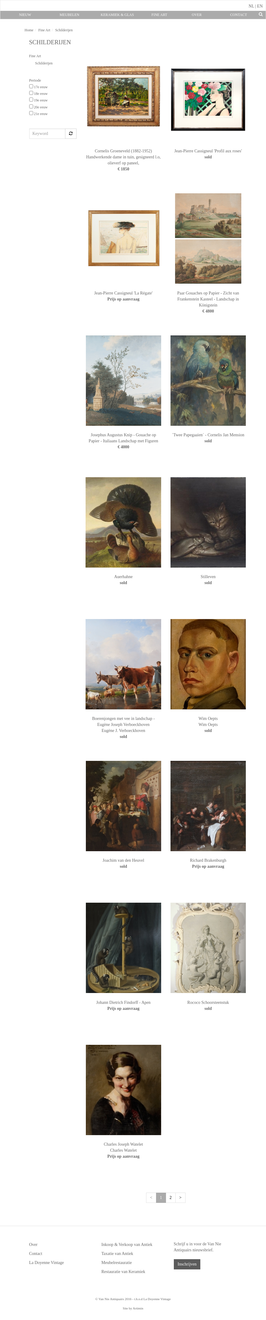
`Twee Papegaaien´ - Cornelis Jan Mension (208, 435)
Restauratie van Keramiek (123, 1271)
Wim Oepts (208, 718)
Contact (238, 15)
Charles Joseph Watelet (123, 1144)
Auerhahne (123, 576)
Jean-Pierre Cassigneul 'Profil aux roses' (208, 151)
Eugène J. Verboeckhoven (123, 730)
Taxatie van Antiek (117, 1253)
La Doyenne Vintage (46, 1262)
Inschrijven (187, 1264)
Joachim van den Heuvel (123, 860)
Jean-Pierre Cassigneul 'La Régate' (123, 293)
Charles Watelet (123, 1150)
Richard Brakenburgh (208, 860)
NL (251, 6)
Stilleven (208, 576)
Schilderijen (44, 63)
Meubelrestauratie (117, 1262)
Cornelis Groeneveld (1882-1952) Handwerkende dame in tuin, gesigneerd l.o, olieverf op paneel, (123, 157)
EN (260, 6)
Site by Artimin (133, 1308)
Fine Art (159, 15)
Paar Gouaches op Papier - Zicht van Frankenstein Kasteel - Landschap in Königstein (208, 299)
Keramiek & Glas (117, 15)
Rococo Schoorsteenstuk (208, 1002)
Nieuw (25, 15)
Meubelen (69, 15)
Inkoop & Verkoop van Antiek (127, 1244)
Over (197, 15)
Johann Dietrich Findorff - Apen (123, 1002)
